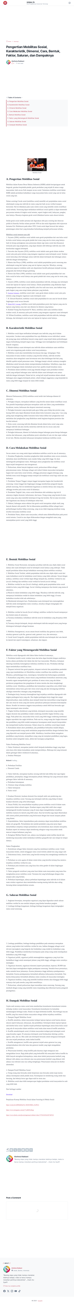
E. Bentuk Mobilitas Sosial (16, 115)
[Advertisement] (37, 23)
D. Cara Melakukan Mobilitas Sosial (19, 111)
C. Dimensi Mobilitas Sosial (16, 108)
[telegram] (23, 1150)
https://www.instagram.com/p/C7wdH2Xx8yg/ (22, 1110)
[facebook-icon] (4, 1291)
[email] (31, 1150)
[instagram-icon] (12, 1291)
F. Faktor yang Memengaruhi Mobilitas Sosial (23, 118)
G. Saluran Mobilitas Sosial (16, 121)
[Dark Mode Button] (69, 3)
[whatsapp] (19, 1150)
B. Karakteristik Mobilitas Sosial (18, 105)
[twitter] (15, 1150)
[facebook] (11, 1150)
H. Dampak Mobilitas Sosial (17, 125)
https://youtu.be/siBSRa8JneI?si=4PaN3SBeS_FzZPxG (25, 1105)
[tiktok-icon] (19, 1291)
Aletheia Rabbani (17, 1268)
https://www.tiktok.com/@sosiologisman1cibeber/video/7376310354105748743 (34, 1115)
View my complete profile (13, 1286)
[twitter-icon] (8, 1291)
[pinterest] (27, 1150)
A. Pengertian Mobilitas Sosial (17, 101)
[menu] (5, 3)
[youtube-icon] (16, 1291)
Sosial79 (31, 2)
